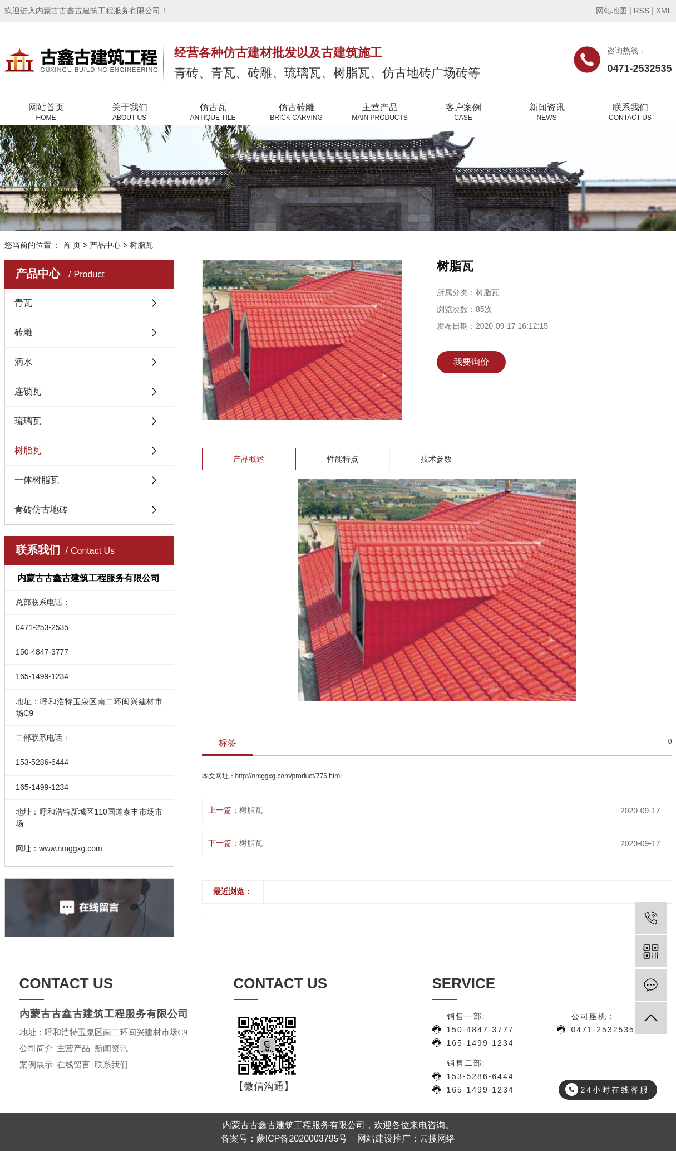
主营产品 (380, 113)
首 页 (72, 245)
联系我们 (630, 113)
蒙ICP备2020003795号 (302, 1138)
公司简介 (36, 1048)
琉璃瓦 (27, 421)
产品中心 (105, 245)
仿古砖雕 (296, 113)
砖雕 (23, 332)
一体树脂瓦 (36, 480)
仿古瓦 (213, 113)
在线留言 (73, 1064)
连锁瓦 (27, 391)
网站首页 (46, 113)
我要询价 (471, 362)
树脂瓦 (141, 245)
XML (664, 10)
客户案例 (463, 113)
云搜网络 (437, 1138)
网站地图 (611, 10)
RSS (641, 10)
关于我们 (129, 113)
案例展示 (36, 1064)
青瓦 (23, 303)
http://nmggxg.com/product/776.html (288, 776)
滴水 (23, 362)
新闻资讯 (547, 113)
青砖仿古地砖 (41, 509)
